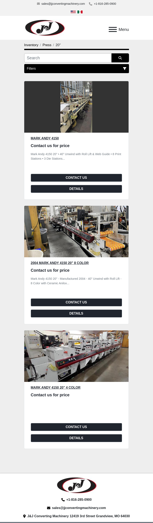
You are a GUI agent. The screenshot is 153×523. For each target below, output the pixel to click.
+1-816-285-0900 (105, 3)
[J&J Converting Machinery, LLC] (76, 485)
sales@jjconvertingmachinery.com (63, 3)
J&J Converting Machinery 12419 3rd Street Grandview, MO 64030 (78, 516)
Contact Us (76, 177)
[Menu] (113, 29)
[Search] (68, 57)
